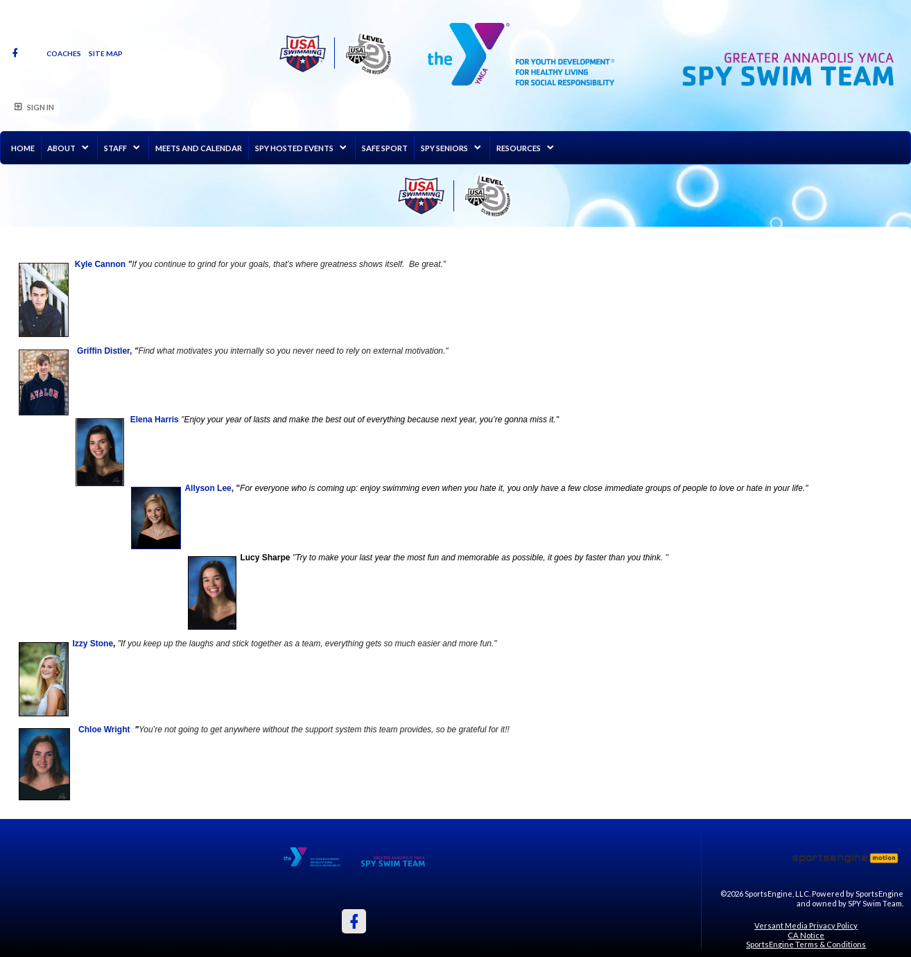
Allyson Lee (207, 488)
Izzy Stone (92, 643)
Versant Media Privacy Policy (806, 925)
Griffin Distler (103, 351)
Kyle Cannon (100, 264)
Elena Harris (154, 419)
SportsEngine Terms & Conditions (806, 944)
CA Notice (806, 935)
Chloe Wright (104, 729)
